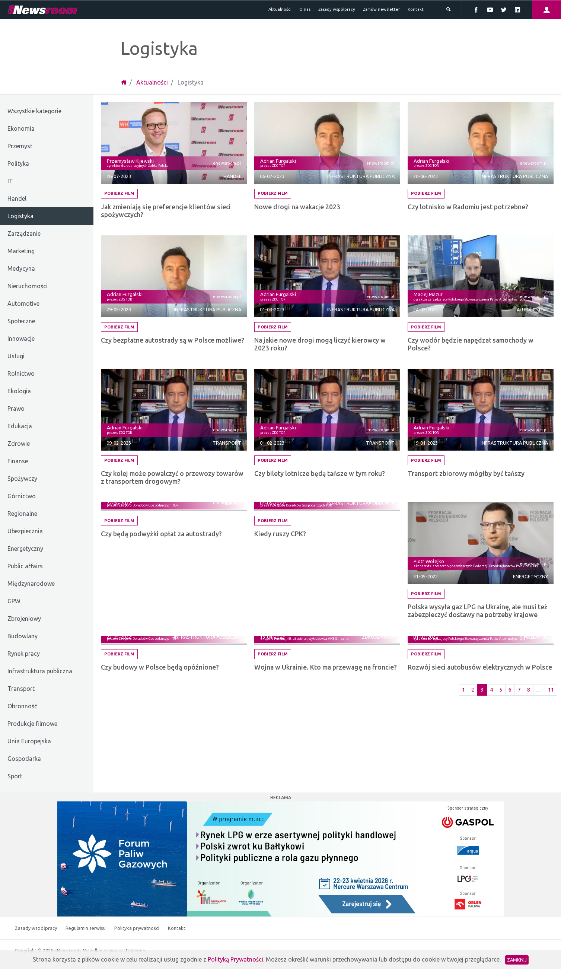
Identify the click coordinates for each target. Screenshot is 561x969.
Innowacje (21, 338)
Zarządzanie (24, 233)
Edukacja (19, 426)
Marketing (21, 251)
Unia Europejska (29, 741)
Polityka (18, 163)
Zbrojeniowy (24, 618)
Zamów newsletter (381, 9)
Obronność (22, 706)
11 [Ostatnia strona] (551, 690)
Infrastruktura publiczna (39, 671)
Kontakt (416, 9)
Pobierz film (119, 193)
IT (10, 181)
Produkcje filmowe (32, 723)
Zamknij (517, 959)
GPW (13, 601)
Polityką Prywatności (235, 959)
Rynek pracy (23, 653)
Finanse (17, 461)
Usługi (16, 356)
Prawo (16, 408)
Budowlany (22, 636)
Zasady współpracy (336, 9)
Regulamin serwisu (86, 928)
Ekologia (19, 391)
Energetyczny (25, 548)
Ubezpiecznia (25, 531)
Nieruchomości (27, 286)
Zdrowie (18, 443)
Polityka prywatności (137, 928)
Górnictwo (21, 496)
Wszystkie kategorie (34, 111)
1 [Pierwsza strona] (463, 690)
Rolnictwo (21, 373)
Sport (14, 776)
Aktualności (279, 9)
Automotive (23, 303)
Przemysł (19, 146)
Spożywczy (22, 478)
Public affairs (25, 566)
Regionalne (22, 513)
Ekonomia (21, 128)
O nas (304, 9)
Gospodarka (24, 758)
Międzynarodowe (31, 583)
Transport (21, 688)
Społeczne (21, 321)
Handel (16, 198)
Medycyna (21, 268)
